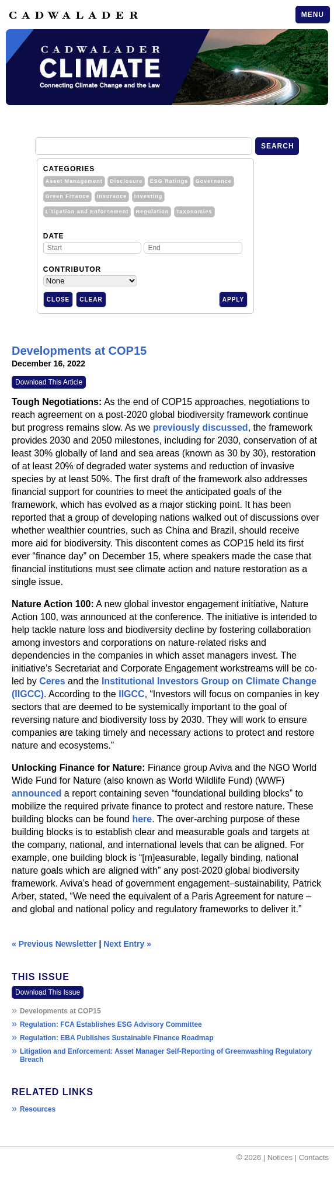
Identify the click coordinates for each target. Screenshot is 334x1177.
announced (36, 793)
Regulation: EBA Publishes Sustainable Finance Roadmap (117, 1038)
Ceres (52, 681)
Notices (280, 1157)
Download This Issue (47, 992)
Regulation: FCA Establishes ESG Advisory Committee (111, 1024)
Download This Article (48, 382)
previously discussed (200, 427)
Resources (37, 1109)
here (142, 819)
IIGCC (131, 694)
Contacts (314, 1157)
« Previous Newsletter (54, 943)
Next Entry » (127, 943)
